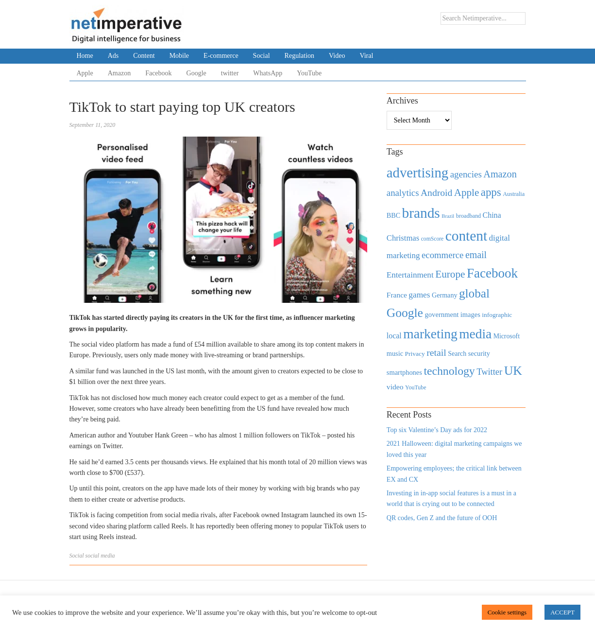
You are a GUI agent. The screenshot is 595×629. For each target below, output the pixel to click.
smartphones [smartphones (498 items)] (404, 372)
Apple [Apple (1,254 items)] (466, 192)
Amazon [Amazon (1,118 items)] (500, 174)
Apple (85, 73)
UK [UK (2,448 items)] (513, 371)
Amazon (119, 73)
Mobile (179, 55)
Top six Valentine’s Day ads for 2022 (437, 430)
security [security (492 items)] (479, 353)
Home (85, 55)
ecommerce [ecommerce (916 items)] (442, 255)
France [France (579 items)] (397, 295)
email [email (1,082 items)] (476, 254)
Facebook (158, 73)
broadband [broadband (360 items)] (468, 215)
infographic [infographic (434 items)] (497, 314)
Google (196, 73)
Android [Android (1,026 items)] (436, 193)
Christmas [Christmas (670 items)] (403, 238)
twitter (230, 73)
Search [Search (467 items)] (457, 353)
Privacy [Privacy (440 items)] (415, 353)
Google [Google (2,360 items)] (405, 313)
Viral (366, 55)
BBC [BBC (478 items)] (393, 215)
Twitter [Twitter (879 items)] (489, 372)
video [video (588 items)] (395, 387)
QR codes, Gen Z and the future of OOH (442, 518)
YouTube (309, 73)
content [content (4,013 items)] (466, 236)
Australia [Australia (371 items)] (514, 194)
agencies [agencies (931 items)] (466, 174)
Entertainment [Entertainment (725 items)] (410, 275)
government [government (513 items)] (442, 314)
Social (261, 55)
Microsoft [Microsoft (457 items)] (506, 336)
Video (337, 55)
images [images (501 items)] (470, 314)
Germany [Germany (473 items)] (445, 295)
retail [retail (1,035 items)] (436, 352)
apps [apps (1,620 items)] (491, 192)
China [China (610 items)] (492, 215)
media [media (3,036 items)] (475, 334)
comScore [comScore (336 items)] (432, 239)
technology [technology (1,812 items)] (449, 371)
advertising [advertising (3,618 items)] (417, 172)
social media (100, 555)
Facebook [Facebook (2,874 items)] (492, 273)
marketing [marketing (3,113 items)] (430, 333)
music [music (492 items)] (395, 353)
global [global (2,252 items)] (474, 293)
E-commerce (221, 55)
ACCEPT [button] (562, 612)
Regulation (299, 55)
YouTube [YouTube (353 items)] (415, 387)
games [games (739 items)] (419, 294)
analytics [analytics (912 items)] (403, 193)
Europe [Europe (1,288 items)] (450, 274)
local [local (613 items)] (394, 336)
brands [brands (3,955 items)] (421, 213)
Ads (113, 55)
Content (143, 55)
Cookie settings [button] (507, 612)
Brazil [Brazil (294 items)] (448, 216)
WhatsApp (267, 73)
